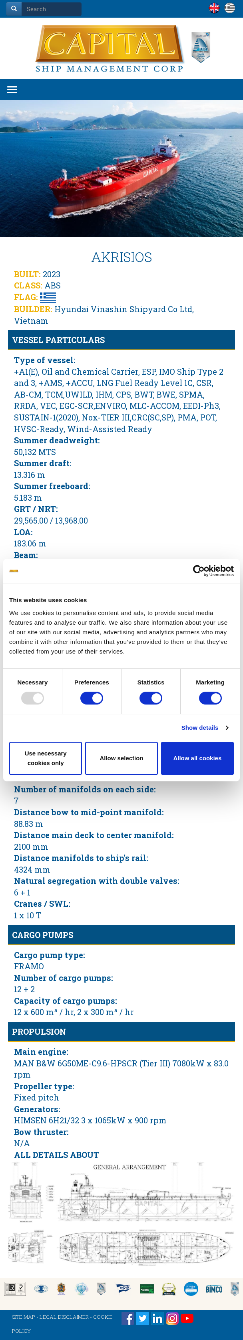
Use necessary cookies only (46, 758)
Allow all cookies (197, 758)
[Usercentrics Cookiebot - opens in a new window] (199, 571)
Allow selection (121, 758)
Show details (200, 727)
